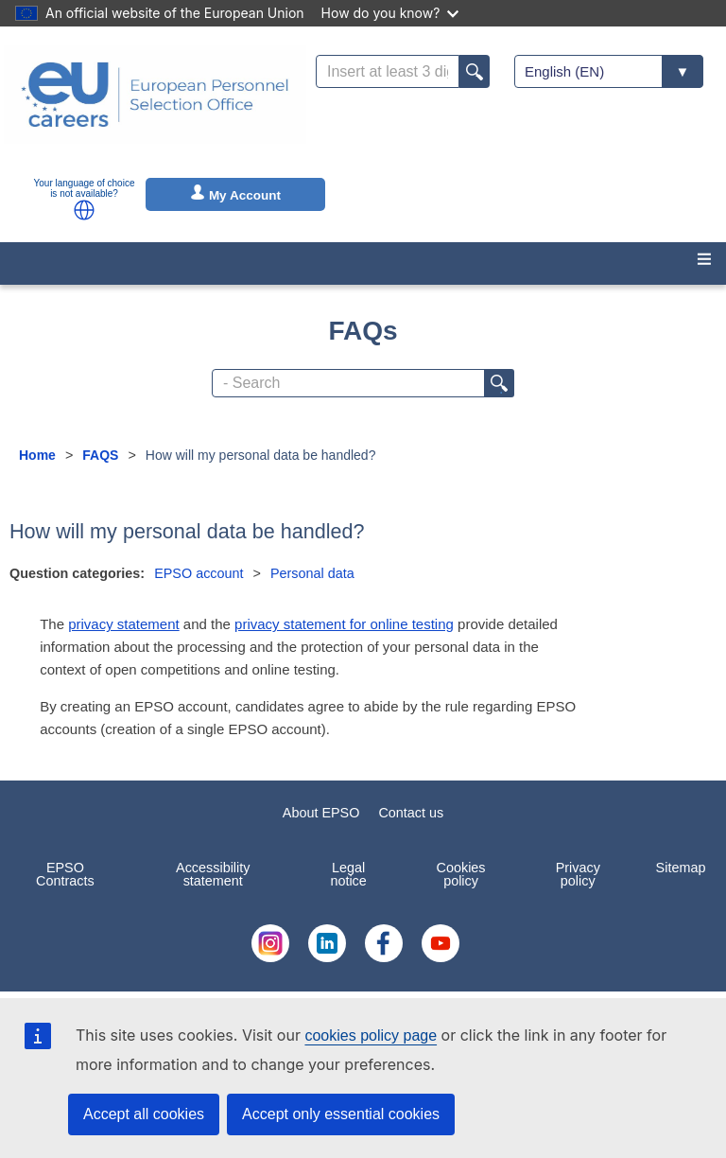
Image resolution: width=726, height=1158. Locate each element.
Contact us (410, 812)
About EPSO (321, 812)
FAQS (100, 455)
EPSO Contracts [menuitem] (65, 874)
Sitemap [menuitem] (681, 867)
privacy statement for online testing (344, 624)
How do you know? (390, 13)
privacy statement (124, 624)
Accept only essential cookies (341, 1114)
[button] (84, 210)
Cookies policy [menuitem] (461, 874)
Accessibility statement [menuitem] (213, 874)
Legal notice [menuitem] (348, 874)
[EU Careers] (155, 106)
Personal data (312, 573)
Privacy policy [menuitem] (578, 874)
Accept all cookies (143, 1114)
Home (37, 455)
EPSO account (198, 573)
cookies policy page (370, 1035)
